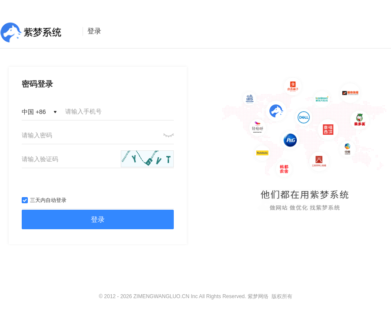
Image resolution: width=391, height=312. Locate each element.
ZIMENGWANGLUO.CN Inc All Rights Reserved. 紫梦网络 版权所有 (212, 296)
